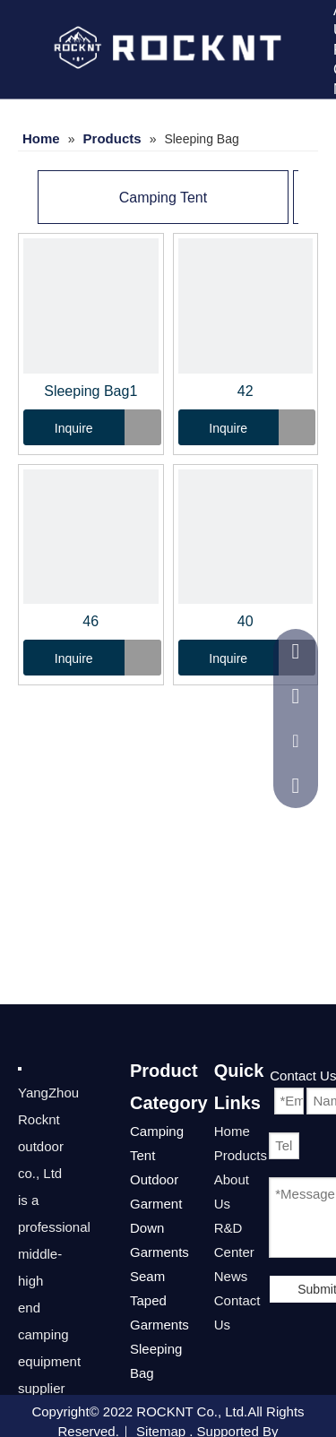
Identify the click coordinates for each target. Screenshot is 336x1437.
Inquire (58, 427)
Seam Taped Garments (159, 1300)
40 (245, 621)
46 (90, 621)
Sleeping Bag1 (90, 391)
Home (232, 1131)
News (231, 1276)
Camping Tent (163, 197)
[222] (20, 1068)
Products (240, 1155)
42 (245, 391)
